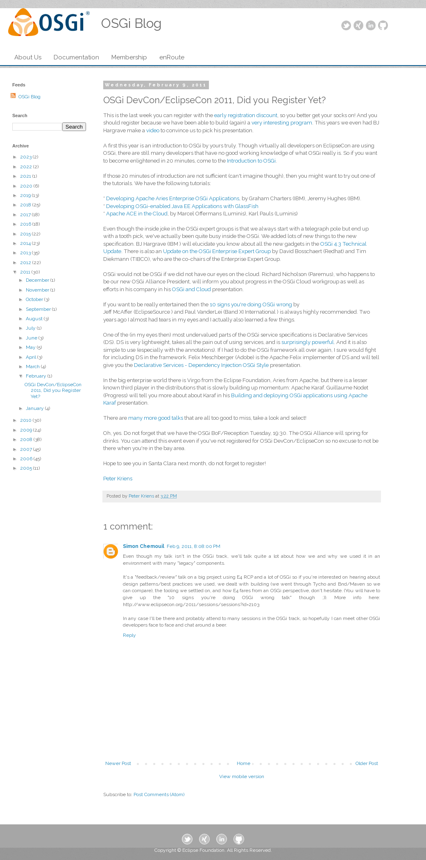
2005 (26, 468)
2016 (26, 224)
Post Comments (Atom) (159, 794)
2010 (26, 420)
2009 (26, 430)
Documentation (76, 57)
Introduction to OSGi (251, 161)
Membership (129, 57)
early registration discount (245, 115)
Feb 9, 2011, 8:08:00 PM (193, 546)
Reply (129, 635)
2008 (27, 439)
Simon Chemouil (143, 546)
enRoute (171, 57)
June (32, 338)
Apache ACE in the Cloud (137, 213)
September (39, 309)
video (152, 130)
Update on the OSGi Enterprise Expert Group (217, 251)
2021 (26, 176)
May (31, 347)
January (35, 408)
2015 (26, 234)
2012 (26, 262)
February (37, 376)
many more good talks (155, 418)
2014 (26, 243)
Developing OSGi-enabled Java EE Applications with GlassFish (182, 206)
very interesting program (282, 123)
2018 (26, 205)
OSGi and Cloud (191, 289)
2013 (26, 253)
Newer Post (118, 763)
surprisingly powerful (307, 342)
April (31, 357)
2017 (26, 214)
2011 (26, 272)
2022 (26, 167)
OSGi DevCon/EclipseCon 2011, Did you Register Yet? (53, 390)
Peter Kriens (117, 478)
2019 (26, 195)
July (31, 328)
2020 (27, 186)
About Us (27, 57)
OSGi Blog (29, 97)
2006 (27, 459)
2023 (26, 157)
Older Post (367, 763)
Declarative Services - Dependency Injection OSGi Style (201, 365)
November (38, 290)
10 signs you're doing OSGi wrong (251, 304)
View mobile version (241, 776)
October (35, 299)
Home (243, 763)
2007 (26, 449)
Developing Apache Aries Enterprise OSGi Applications (172, 198)
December (38, 280)
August (35, 318)
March (33, 366)
